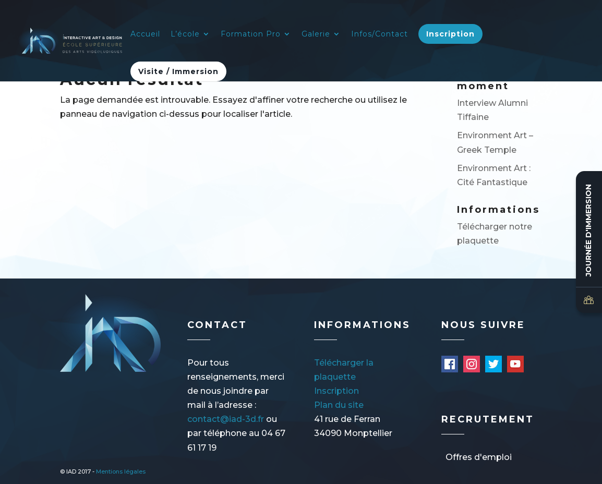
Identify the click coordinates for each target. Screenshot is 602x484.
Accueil (145, 34)
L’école (185, 34)
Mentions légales (121, 471)
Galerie (316, 34)
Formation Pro (251, 34)
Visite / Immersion (178, 71)
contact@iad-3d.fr (225, 419)
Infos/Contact (379, 34)
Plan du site (339, 405)
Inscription (450, 34)
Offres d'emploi (479, 457)
